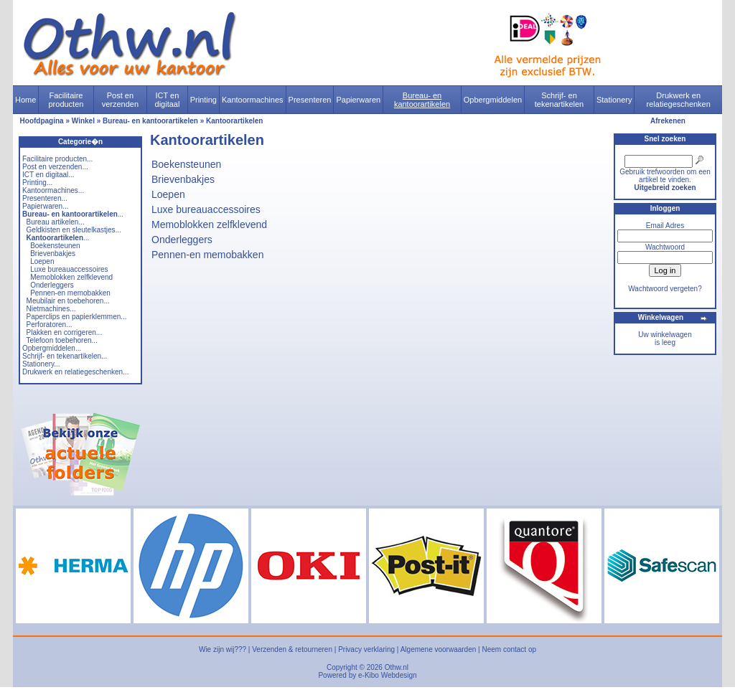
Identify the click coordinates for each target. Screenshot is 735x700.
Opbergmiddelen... (51, 348)
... (72, 214)
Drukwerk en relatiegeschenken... (75, 372)
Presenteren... (44, 198)
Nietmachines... (51, 309)
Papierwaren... (45, 206)
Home (25, 99)
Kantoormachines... (53, 190)
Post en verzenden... (55, 167)
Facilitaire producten (65, 99)
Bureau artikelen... (56, 222)
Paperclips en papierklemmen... (77, 317)
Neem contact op (509, 649)
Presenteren (310, 99)
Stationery (614, 99)
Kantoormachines (253, 99)
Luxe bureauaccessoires (69, 269)
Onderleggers (52, 285)
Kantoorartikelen (234, 121)
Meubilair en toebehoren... (68, 301)
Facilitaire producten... (57, 159)
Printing (203, 99)
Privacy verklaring (366, 649)
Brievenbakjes (52, 253)
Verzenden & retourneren (292, 649)
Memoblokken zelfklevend (71, 277)
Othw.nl (396, 667)
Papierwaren (358, 99)
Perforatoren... (49, 324)
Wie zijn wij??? (222, 649)
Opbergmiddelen (493, 99)
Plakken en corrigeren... (65, 332)
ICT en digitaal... (48, 175)
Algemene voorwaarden (439, 649)
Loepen (42, 261)
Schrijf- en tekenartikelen (559, 99)
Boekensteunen (55, 246)
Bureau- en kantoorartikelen (422, 99)
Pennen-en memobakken (70, 293)
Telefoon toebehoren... (62, 340)
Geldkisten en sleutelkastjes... (74, 230)
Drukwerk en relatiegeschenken (679, 99)
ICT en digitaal (167, 99)
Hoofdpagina (42, 121)
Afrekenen (667, 121)
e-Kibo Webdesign (387, 675)
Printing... (37, 182)
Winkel (83, 121)
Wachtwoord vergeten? (664, 289)
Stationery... (41, 364)
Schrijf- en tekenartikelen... (64, 356)
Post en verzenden (120, 99)
